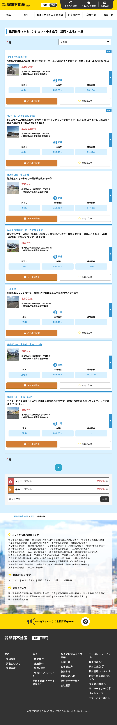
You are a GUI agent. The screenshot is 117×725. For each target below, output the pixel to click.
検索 (105, 499)
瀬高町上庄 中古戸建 (18, 174)
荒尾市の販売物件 (16, 567)
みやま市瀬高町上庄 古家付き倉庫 (25, 230)
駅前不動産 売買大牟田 (40, 596)
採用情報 (95, 662)
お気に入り (85, 101)
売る (8, 15)
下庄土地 (11, 289)
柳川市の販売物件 (79, 543)
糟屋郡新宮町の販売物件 (86, 552)
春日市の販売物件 (16, 549)
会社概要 (65, 685)
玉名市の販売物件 (36, 567)
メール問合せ (32, 101)
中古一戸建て (28, 580)
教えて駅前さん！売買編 (50, 15)
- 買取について (13, 663)
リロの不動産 (97, 684)
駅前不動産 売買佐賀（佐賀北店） (70, 596)
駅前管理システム (100, 671)
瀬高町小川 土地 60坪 (19, 397)
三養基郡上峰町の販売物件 (20, 564)
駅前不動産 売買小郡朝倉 (69, 593)
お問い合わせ (68, 676)
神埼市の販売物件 (16, 561)
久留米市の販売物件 (39, 543)
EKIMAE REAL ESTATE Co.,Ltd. (56, 711)
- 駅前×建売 (39, 668)
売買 (53, 5)
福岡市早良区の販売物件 (92, 540)
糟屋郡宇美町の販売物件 (60, 552)
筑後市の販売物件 (36, 546)
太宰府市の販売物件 (58, 549)
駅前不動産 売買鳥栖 (18, 599)
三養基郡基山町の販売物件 (70, 561)
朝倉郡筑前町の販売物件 (19, 555)
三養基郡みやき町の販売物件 (49, 564)
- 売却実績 (10, 668)
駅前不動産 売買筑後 (18, 596)
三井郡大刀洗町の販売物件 (46, 555)
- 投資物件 (38, 663)
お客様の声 (74, 15)
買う (25, 15)
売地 (56, 580)
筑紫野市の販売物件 (95, 546)
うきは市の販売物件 (80, 549)
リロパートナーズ (100, 688)
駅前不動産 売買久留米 (94, 593)
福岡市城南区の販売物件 (67, 540)
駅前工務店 (96, 666)
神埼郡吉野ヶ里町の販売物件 (41, 561)
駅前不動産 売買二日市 (45, 593)
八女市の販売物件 (16, 546)
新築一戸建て (44, 580)
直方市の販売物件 (59, 543)
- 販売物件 (38, 659)
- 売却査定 (10, 659)
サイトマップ (96, 693)
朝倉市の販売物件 (16, 552)
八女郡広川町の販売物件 (19, 558)
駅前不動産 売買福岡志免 (20, 593)
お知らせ (108, 15)
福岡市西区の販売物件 (42, 540)
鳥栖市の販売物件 (62, 558)
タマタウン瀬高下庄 (17, 57)
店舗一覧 (91, 15)
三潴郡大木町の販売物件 (73, 555)
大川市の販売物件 (55, 546)
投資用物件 (67, 580)
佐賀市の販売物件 (42, 558)
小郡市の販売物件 (75, 546)
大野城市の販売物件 (37, 549)
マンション (13, 580)
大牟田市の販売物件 (17, 543)
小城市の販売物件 (81, 558)
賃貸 (45, 5)
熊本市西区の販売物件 (76, 564)
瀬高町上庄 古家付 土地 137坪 (24, 344)
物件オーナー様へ (70, 681)
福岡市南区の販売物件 (18, 540)
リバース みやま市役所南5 (21, 116)
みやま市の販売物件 (37, 552)
